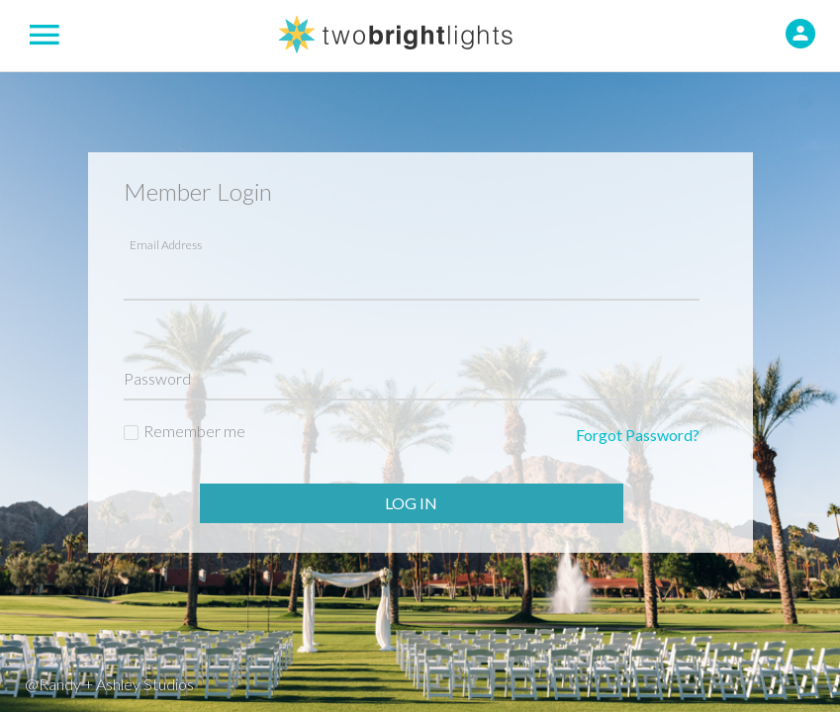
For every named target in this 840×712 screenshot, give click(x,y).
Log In (411, 502)
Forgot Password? (638, 434)
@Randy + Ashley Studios (109, 683)
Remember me (194, 430)
